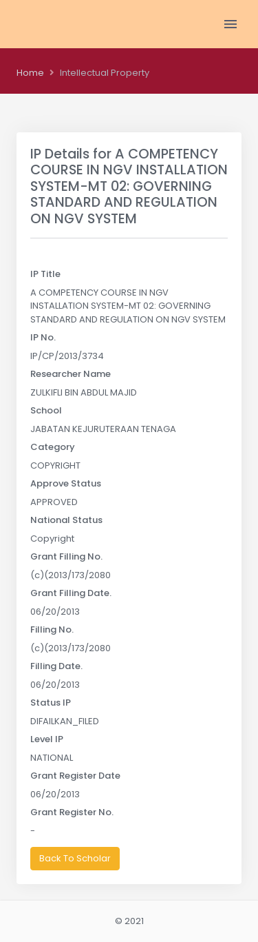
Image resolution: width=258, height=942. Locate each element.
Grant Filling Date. (70, 593)
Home (30, 72)
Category (52, 446)
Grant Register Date (75, 775)
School (46, 410)
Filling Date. (56, 666)
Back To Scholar (75, 858)
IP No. (43, 337)
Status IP (50, 702)
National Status (66, 519)
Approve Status (65, 483)
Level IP (46, 739)
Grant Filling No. (66, 556)
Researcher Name (70, 373)
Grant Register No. (72, 812)
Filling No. (52, 629)
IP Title (45, 273)
